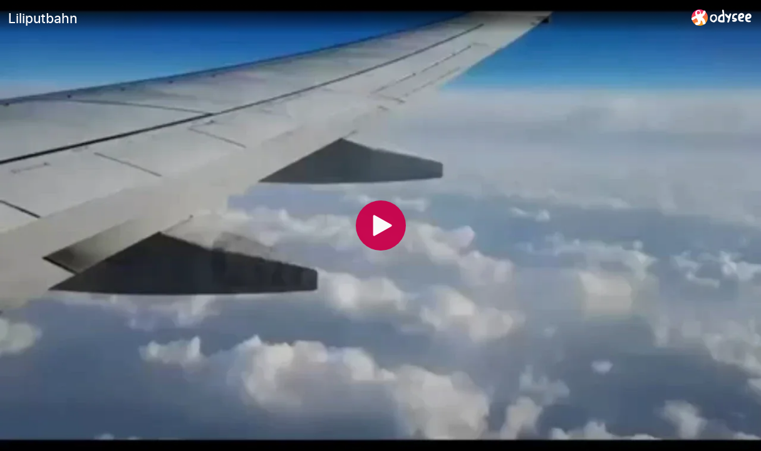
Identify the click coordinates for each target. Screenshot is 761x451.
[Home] (721, 17)
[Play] (381, 225)
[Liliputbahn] (345, 18)
